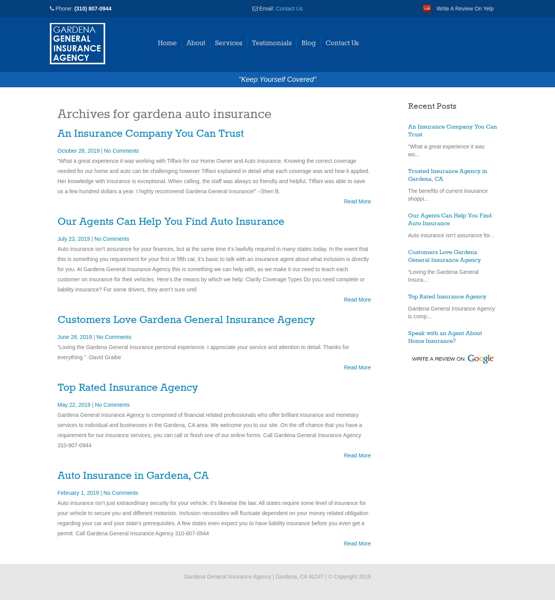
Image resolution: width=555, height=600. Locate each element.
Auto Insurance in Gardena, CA (133, 475)
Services (228, 43)
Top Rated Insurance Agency (128, 387)
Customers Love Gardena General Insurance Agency (186, 320)
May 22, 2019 (75, 405)
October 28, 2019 (79, 151)
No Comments (121, 151)
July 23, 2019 (75, 239)
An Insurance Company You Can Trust (151, 133)
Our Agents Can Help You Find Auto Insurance (171, 221)
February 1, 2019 (79, 493)
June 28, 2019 (76, 337)
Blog (308, 43)
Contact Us (289, 8)
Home (167, 43)
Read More (357, 201)
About (196, 43)
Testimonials (272, 43)
